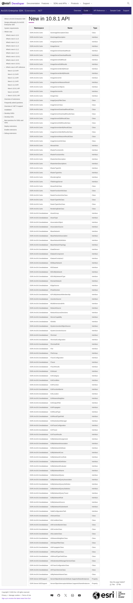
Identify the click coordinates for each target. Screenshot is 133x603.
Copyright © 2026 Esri (9, 592)
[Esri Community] (51, 595)
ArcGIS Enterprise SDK (12, 10)
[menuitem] (47, 3)
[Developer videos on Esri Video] (72, 595)
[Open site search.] (128, 3)
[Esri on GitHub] (58, 595)
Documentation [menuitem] (33, 3)
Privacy (4, 595)
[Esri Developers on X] (65, 595)
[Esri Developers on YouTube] (79, 595)
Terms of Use (26, 595)
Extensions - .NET (33, 10)
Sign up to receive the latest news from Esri (16, 598)
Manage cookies (14, 595)
